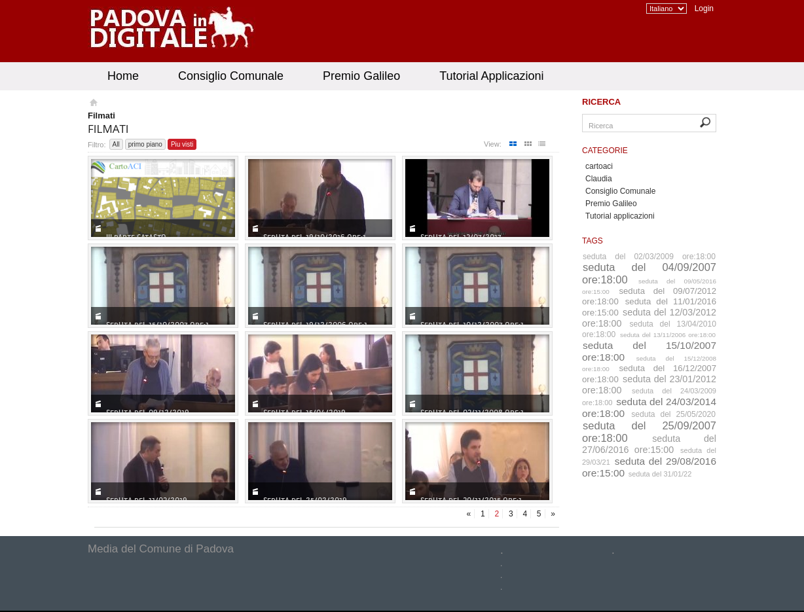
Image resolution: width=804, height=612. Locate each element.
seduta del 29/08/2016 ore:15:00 (649, 467)
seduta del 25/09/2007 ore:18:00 (649, 432)
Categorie (605, 150)
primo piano (145, 144)
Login (704, 8)
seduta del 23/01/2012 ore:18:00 (649, 384)
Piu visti (182, 144)
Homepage (93, 104)
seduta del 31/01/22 (660, 474)
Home (123, 75)
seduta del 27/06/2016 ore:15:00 (649, 444)
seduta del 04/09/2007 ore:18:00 (649, 273)
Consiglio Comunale (230, 75)
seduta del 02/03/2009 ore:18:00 (649, 256)
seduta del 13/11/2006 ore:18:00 (668, 334)
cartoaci (599, 166)
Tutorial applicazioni (620, 216)
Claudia (598, 178)
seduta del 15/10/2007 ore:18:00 (649, 351)
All (116, 144)
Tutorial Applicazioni (491, 75)
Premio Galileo (361, 75)
